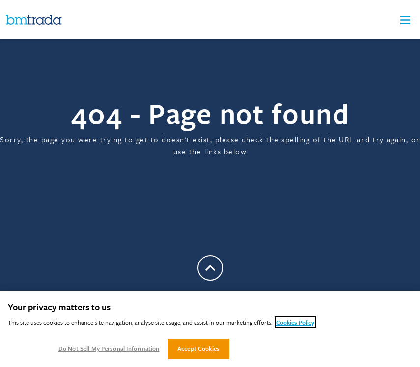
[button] (405, 19)
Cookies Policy (295, 322)
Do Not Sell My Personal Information (109, 348)
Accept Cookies (198, 348)
